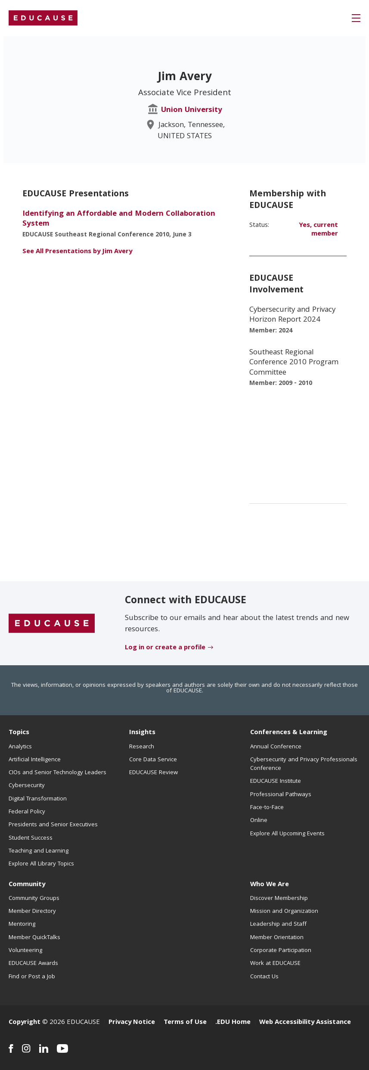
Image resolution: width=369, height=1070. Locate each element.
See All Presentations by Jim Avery (77, 251)
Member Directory (32, 911)
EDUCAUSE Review (153, 773)
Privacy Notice (132, 1022)
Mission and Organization (284, 911)
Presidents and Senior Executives (53, 825)
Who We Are (269, 884)
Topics (19, 732)
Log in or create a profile (165, 648)
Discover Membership (279, 898)
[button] (356, 18)
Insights (142, 732)
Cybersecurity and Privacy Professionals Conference (303, 764)
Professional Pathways (280, 795)
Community (27, 884)
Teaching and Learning (38, 851)
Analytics (20, 747)
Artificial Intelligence (35, 760)
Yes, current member (318, 230)
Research (141, 747)
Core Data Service (153, 760)
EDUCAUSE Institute (275, 781)
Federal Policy (27, 812)
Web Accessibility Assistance (305, 1022)
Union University (191, 110)
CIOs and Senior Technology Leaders (57, 773)
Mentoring (22, 924)
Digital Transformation (38, 799)
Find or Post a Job (32, 977)
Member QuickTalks (34, 938)
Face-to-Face (267, 808)
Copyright (24, 1022)
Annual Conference (275, 747)
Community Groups (34, 898)
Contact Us (264, 977)
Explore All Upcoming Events (287, 834)
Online (258, 820)
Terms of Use (185, 1022)
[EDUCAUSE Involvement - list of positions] (298, 388)
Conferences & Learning (288, 732)
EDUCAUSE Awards (33, 963)
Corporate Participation (280, 950)
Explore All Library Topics (41, 864)
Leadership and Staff (278, 924)
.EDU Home (233, 1022)
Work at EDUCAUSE (275, 963)
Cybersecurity (27, 786)
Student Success (31, 838)
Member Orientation (277, 938)
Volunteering (25, 950)
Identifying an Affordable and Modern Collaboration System (118, 219)
